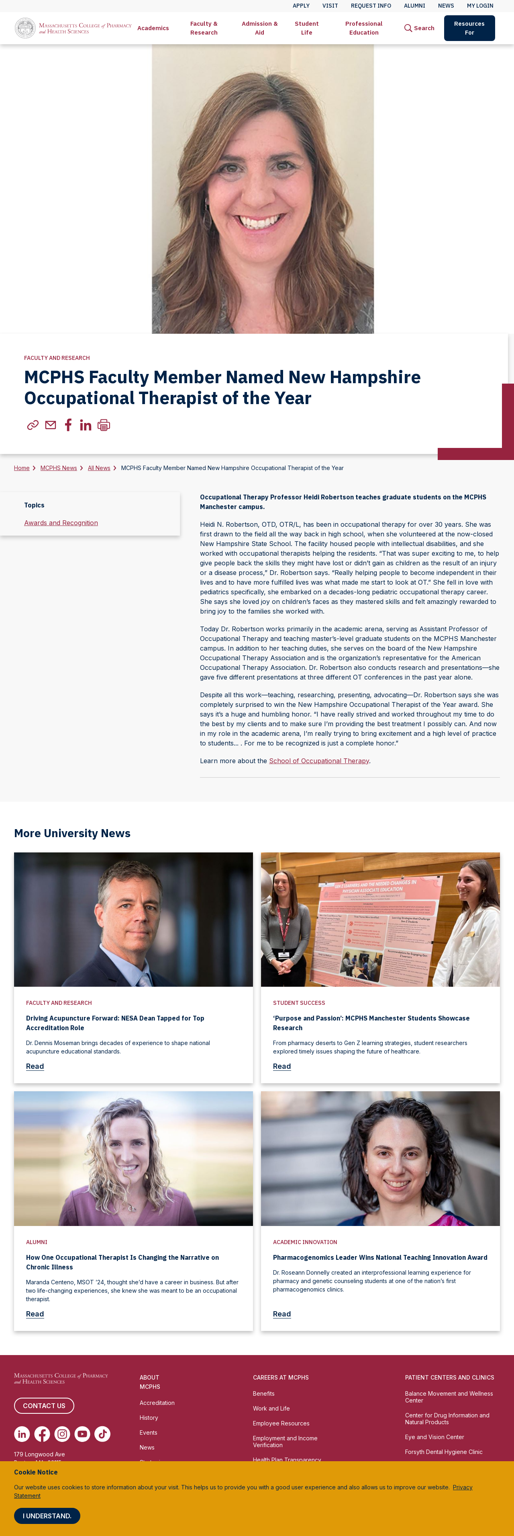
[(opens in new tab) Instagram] (62, 1434)
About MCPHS (150, 1382)
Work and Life (271, 1408)
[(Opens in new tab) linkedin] (86, 425)
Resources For (469, 28)
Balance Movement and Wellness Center (449, 1397)
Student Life (307, 28)
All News (99, 467)
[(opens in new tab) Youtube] (82, 1434)
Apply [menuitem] (301, 5)
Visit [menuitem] (330, 5)
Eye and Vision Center (434, 1436)
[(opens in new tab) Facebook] (42, 1434)
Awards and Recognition (61, 523)
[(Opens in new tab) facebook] (68, 425)
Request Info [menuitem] (371, 5)
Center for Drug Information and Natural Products (447, 1418)
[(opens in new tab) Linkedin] (22, 1434)
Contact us (44, 1406)
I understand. (47, 1516)
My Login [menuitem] (480, 5)
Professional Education (364, 28)
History (149, 1417)
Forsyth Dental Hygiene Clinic (444, 1451)
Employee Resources (281, 1423)
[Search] (419, 28)
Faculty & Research (204, 28)
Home (22, 467)
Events (148, 1432)
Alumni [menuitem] (414, 5)
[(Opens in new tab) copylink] (33, 425)
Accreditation (157, 1402)
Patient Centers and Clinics (449, 1377)
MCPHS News (59, 467)
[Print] (103, 425)
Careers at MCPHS (281, 1377)
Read (38, 1066)
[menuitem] (153, 28)
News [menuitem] (446, 5)
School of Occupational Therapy (319, 761)
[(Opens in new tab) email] (50, 425)
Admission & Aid (260, 28)
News (147, 1447)
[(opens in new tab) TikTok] (102, 1434)
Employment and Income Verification (285, 1441)
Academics (153, 28)
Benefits (264, 1393)
